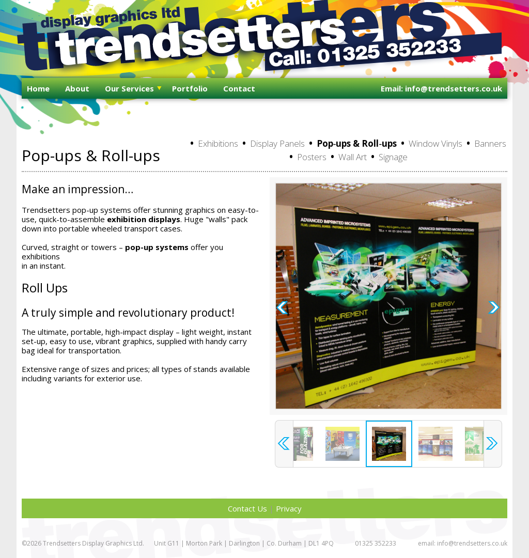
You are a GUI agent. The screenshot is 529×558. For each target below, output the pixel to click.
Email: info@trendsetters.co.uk (441, 88)
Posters (311, 157)
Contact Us (247, 508)
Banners (490, 143)
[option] (388, 296)
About (77, 88)
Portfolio (190, 88)
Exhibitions (218, 143)
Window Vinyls (435, 143)
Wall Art (352, 157)
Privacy (289, 508)
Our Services (129, 88)
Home (38, 88)
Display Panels (277, 143)
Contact (239, 88)
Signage (393, 157)
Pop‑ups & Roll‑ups (357, 143)
